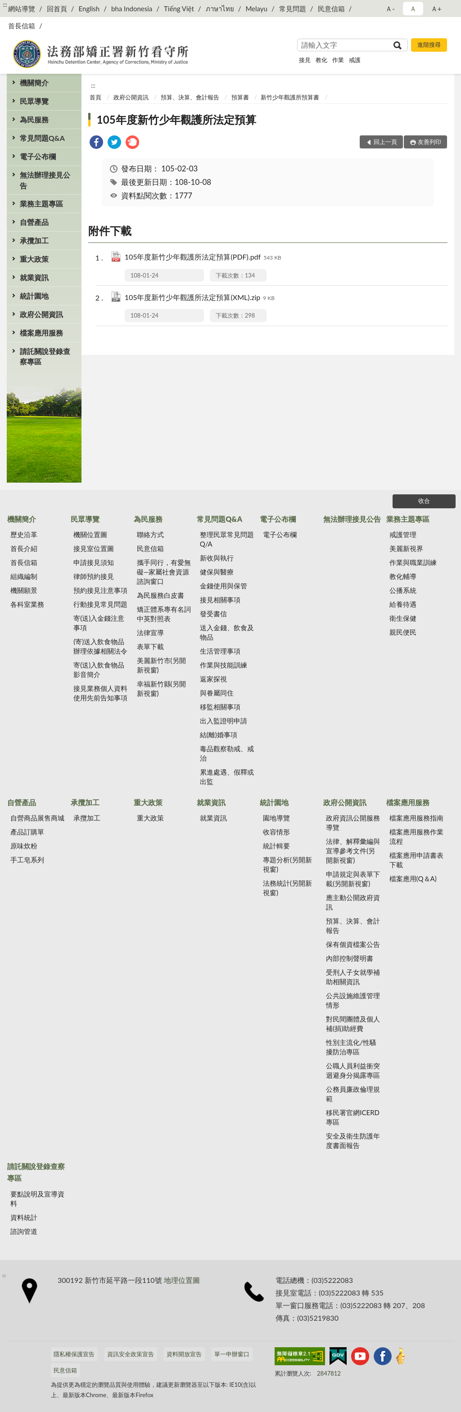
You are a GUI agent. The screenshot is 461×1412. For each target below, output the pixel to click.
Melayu (256, 8)
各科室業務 (27, 604)
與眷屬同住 (217, 693)
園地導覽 (276, 818)
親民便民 (402, 632)
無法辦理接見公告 (45, 179)
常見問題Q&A (42, 138)
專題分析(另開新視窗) (287, 864)
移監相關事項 (220, 707)
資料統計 (23, 1217)
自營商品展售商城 (37, 818)
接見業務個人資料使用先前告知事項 (100, 693)
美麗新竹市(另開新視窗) (161, 665)
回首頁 (57, 8)
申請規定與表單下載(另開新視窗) (353, 879)
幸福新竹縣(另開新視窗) (161, 688)
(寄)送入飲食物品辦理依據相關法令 (100, 646)
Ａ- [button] (390, 8)
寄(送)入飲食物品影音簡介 (98, 669)
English (89, 8)
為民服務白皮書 (160, 595)
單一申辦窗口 (231, 1354)
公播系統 (402, 590)
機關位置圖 (90, 534)
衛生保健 (402, 618)
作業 (338, 59)
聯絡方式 (150, 534)
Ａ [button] (413, 8)
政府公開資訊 (41, 314)
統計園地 (34, 295)
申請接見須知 (93, 562)
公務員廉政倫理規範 (353, 1094)
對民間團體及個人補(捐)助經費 (353, 1023)
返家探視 (213, 679)
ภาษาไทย (220, 8)
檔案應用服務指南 (416, 818)
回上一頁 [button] (385, 141)
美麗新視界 (406, 548)
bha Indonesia (131, 8)
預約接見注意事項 (100, 590)
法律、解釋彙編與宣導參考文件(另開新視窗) (353, 850)
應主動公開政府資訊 (353, 902)
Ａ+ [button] (436, 8)
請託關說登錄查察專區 (45, 356)
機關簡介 (34, 82)
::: (5, 4)
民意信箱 (331, 8)
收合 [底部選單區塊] (424, 500)
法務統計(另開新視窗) (287, 888)
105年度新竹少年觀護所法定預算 (176, 119)
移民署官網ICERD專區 (353, 1117)
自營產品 (34, 222)
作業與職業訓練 (413, 562)
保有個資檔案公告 (353, 944)
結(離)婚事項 (218, 735)
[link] (96, 143)
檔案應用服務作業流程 (416, 836)
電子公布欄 (38, 156)
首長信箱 (21, 26)
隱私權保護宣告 (74, 1354)
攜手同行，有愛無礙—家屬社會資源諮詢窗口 (164, 571)
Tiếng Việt (179, 8)
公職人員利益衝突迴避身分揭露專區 (353, 1070)
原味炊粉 (23, 846)
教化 (321, 59)
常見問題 (292, 8)
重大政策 (34, 259)
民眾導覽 (34, 101)
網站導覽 (21, 8)
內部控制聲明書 (349, 958)
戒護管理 (402, 534)
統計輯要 (276, 846)
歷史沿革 (23, 534)
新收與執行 (217, 558)
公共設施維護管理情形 (353, 1000)
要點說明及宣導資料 (37, 1198)
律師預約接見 (93, 576)
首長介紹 (23, 548)
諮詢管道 (23, 1231)
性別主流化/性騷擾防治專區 (351, 1047)
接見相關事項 (220, 600)
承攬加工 (34, 240)
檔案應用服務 (41, 332)
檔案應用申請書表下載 (416, 860)
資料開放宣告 (184, 1354)
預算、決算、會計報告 (190, 97)
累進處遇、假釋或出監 (227, 776)
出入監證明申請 (223, 721)
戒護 (355, 59)
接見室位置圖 (93, 548)
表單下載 (150, 646)
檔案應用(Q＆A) (413, 878)
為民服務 (34, 119)
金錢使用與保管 (223, 586)
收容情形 (276, 832)
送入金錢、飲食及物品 (227, 632)
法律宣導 (150, 632)
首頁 (95, 97)
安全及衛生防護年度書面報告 (353, 1140)
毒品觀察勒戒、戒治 (227, 753)
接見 (305, 59)
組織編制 (23, 576)
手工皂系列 (27, 860)
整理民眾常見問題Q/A (227, 539)
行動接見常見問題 (100, 604)
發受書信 (213, 614)
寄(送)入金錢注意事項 (98, 623)
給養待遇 (402, 604)
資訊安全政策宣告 (130, 1354)
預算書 (240, 97)
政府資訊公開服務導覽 (353, 822)
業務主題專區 (41, 203)
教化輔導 (402, 576)
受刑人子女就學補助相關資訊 (353, 977)
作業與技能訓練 (223, 665)
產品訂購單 (27, 832)
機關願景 (23, 590)
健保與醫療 (217, 572)
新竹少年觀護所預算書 (290, 97)
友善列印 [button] (429, 141)
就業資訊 (34, 277)
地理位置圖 (182, 1280)
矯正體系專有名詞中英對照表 (164, 614)
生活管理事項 (220, 651)
